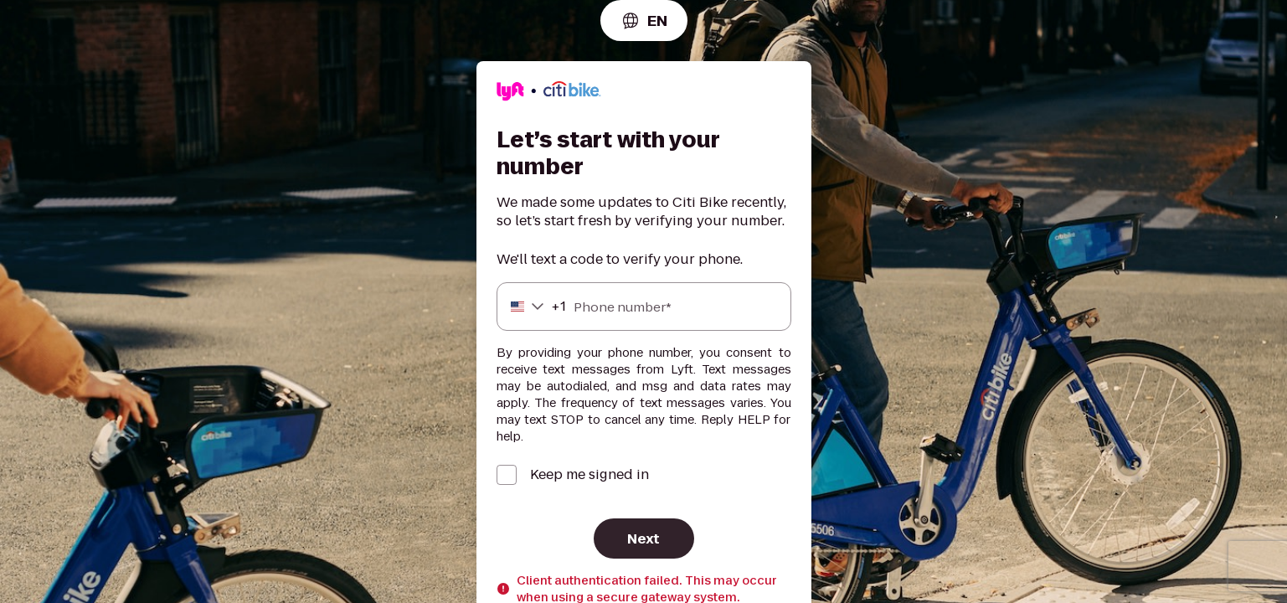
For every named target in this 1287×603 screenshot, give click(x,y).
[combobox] (643, 20)
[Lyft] (549, 93)
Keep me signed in (589, 475)
